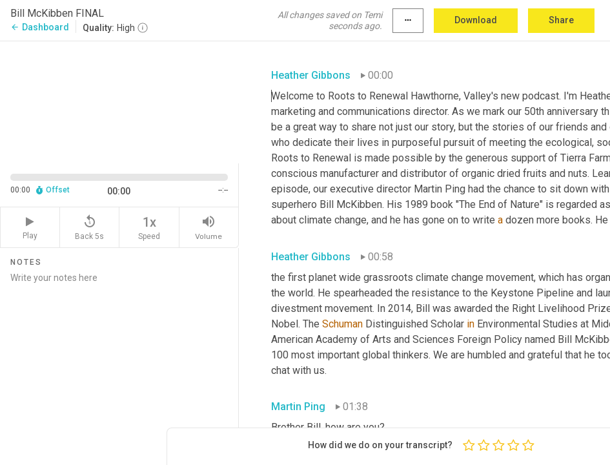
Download (475, 20)
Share (561, 20)
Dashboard (39, 27)
